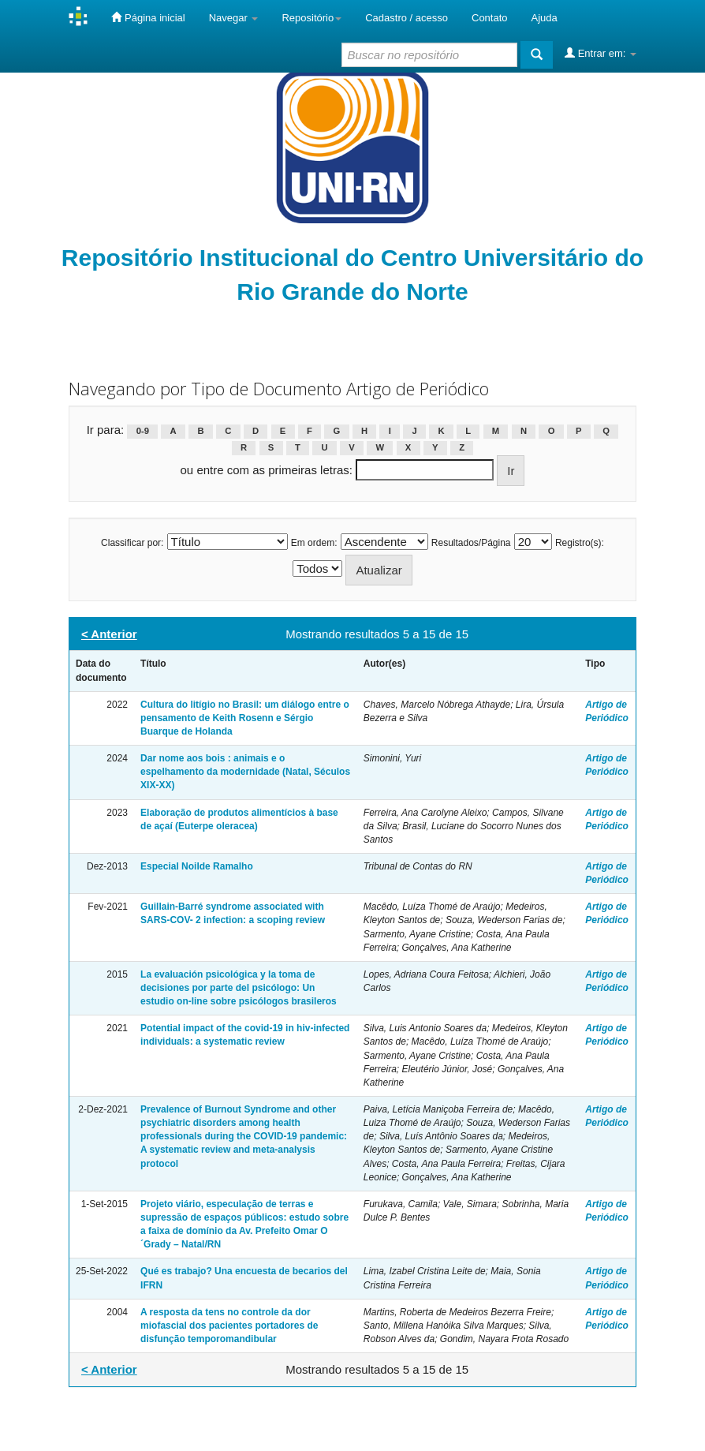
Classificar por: (132, 542)
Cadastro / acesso (406, 18)
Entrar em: (600, 53)
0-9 (142, 431)
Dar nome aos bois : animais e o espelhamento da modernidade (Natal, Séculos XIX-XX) (245, 772)
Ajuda (545, 18)
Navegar (234, 18)
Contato (490, 18)
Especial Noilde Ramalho (196, 866)
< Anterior (109, 634)
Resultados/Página (471, 542)
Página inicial (148, 17)
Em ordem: (314, 542)
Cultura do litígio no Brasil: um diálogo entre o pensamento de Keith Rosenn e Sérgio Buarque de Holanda (244, 718)
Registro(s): (579, 542)
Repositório (311, 18)
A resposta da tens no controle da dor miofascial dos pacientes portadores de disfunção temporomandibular (229, 1325)
